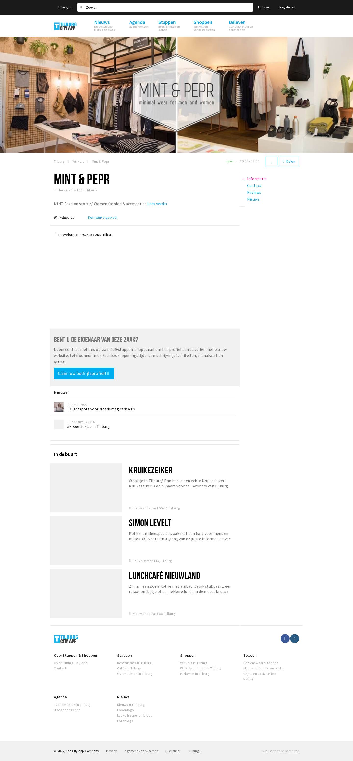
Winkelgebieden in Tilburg (200, 668)
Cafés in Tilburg (129, 668)
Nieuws (123, 697)
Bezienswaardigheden (260, 663)
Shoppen (188, 655)
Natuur (248, 679)
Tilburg (64, 7)
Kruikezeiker (150, 470)
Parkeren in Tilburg (195, 673)
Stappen (124, 655)
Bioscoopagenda (67, 710)
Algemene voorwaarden (141, 751)
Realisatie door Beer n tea (280, 751)
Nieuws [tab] (253, 199)
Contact (60, 668)
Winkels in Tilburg (194, 663)
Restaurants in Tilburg (134, 663)
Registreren (287, 7)
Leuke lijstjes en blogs (134, 715)
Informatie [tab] (257, 178)
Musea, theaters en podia (263, 668)
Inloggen (264, 7)
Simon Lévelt (150, 522)
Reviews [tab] (254, 192)
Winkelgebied (64, 217)
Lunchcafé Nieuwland (164, 575)
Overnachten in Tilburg (135, 673)
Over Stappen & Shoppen (75, 655)
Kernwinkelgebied (102, 217)
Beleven (250, 655)
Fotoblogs (125, 721)
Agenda (60, 697)
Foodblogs (125, 710)
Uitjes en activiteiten (259, 673)
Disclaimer (172, 751)
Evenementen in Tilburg (72, 704)
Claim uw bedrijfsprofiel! (83, 373)
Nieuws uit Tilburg (131, 704)
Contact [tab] (254, 185)
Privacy (111, 751)
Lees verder (157, 203)
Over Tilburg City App (71, 663)
